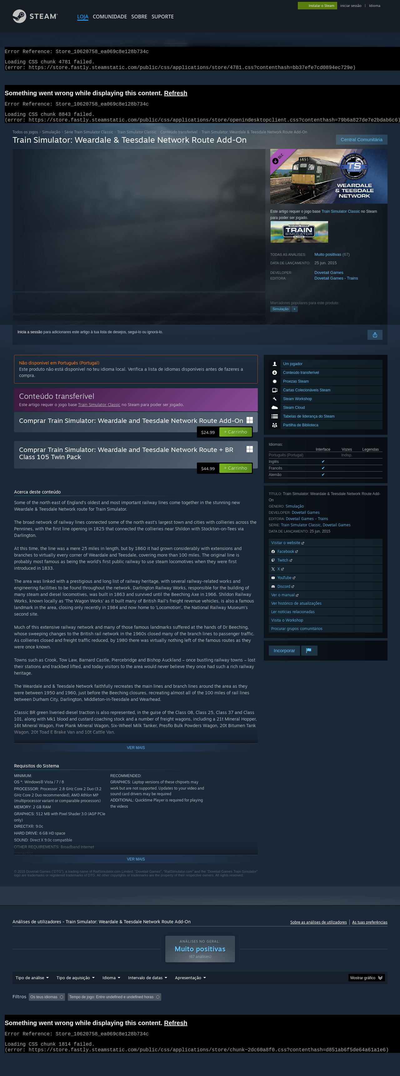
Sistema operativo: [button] (290, 1009)
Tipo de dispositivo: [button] (30, 1017)
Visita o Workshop (287, 627)
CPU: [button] (322, 1009)
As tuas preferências (370, 929)
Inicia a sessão (30, 339)
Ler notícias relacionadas (293, 619)
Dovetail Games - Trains (336, 285)
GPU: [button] (343, 1009)
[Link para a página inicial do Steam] (40, 21)
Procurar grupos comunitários (296, 636)
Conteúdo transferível (179, 139)
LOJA (82, 16)
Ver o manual (285, 602)
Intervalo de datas (145, 989)
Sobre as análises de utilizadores (318, 929)
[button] (235, 439)
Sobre (139, 16)
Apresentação (188, 989)
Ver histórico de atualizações (296, 610)
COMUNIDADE (110, 16)
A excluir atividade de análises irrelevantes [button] (113, 1009)
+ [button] (294, 316)
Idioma (374, 5)
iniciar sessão (351, 5)
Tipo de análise (30, 989)
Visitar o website (288, 550)
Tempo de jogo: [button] (174, 1009)
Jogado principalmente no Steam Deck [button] (231, 1009)
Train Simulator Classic (136, 139)
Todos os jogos (25, 139)
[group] (200, 1013)
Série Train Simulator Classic (88, 139)
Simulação (51, 139)
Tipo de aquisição (73, 989)
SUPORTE (163, 16)
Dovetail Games (328, 280)
